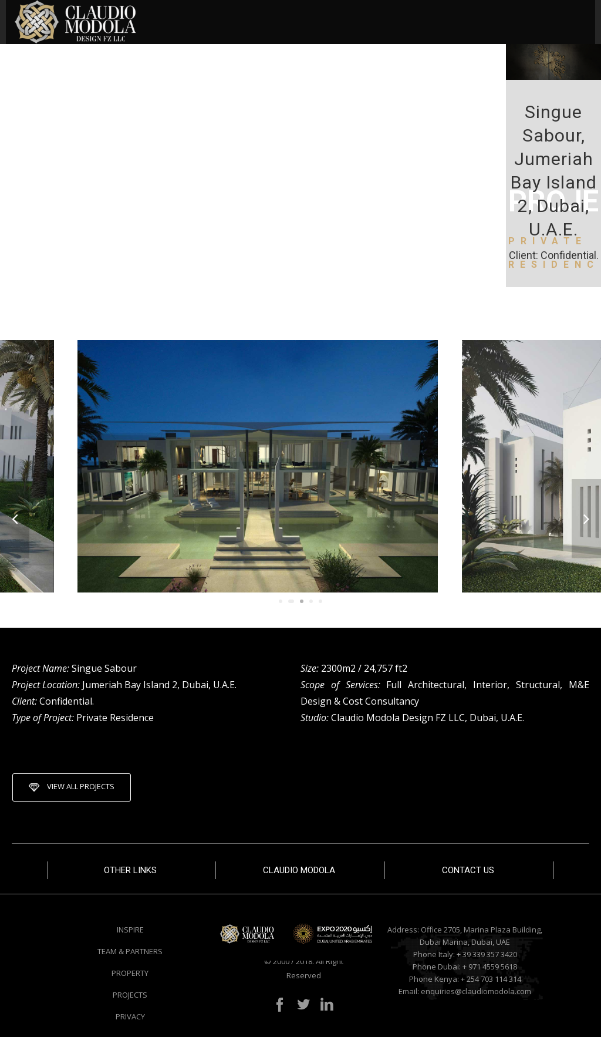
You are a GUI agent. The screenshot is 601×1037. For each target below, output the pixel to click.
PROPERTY (130, 973)
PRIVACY (130, 1016)
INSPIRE (130, 929)
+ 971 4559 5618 (489, 966)
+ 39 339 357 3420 (487, 954)
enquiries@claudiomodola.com (476, 991)
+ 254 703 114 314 (491, 979)
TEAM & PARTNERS (130, 951)
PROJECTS (130, 994)
